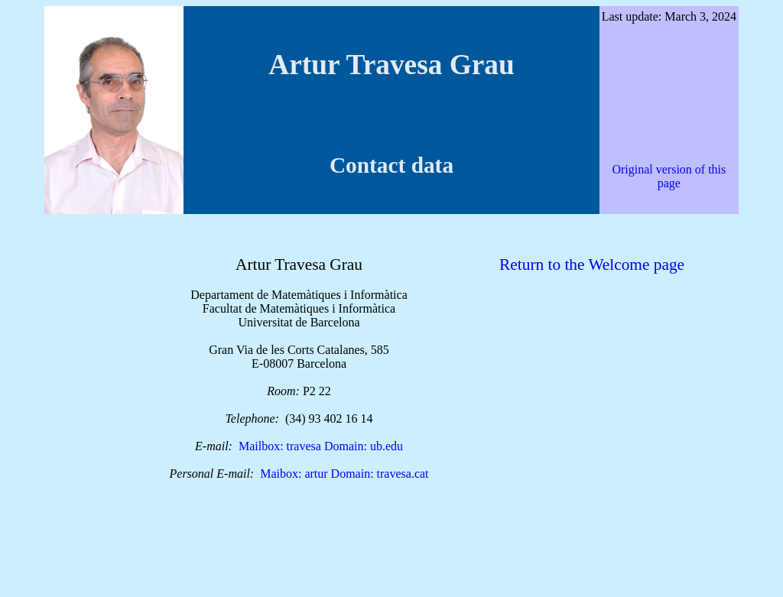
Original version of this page (669, 176)
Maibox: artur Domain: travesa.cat (344, 473)
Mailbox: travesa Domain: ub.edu (321, 446)
